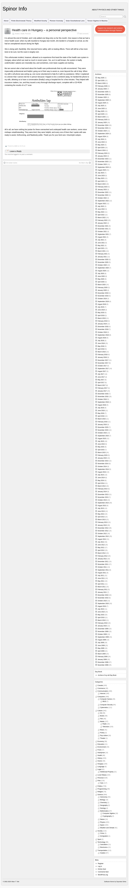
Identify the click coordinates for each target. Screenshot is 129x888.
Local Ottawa (102, 775)
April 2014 (101, 483)
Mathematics (104, 811)
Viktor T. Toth (15, 881)
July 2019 (101, 307)
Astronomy (103, 797)
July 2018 (101, 340)
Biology (102, 800)
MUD (104, 701)
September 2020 (103, 268)
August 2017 (102, 371)
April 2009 (101, 651)
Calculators (104, 844)
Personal (28, 33)
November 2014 (103, 463)
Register (101, 863)
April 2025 (101, 114)
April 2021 (101, 248)
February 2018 (102, 354)
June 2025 (101, 108)
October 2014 (102, 466)
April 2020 (101, 282)
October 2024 (102, 131)
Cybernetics (104, 707)
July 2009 (101, 642)
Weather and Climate (107, 828)
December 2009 (103, 629)
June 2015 (101, 444)
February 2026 (102, 86)
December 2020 (103, 259)
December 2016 (103, 394)
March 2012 (102, 553)
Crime (102, 833)
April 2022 (101, 215)
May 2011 (101, 581)
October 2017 (102, 366)
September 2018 (103, 335)
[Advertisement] (110, 52)
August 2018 (102, 338)
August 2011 (102, 573)
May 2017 (101, 380)
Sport (99, 839)
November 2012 (103, 531)
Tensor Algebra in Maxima (97, 21)
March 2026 (102, 83)
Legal (99, 769)
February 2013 (102, 522)
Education (101, 744)
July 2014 (101, 475)
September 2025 (103, 100)
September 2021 (103, 234)
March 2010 (102, 620)
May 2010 (101, 615)
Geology (103, 808)
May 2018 (101, 346)
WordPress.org (103, 875)
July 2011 (101, 575)
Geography (104, 805)
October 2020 (102, 265)
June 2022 (101, 209)
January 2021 (102, 257)
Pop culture (104, 735)
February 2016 (102, 422)
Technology (101, 842)
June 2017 (101, 377)
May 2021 (101, 245)
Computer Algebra (109, 813)
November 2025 (103, 94)
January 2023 (102, 189)
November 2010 (103, 598)
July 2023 (101, 173)
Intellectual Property (107, 772)
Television (106, 727)
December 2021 (103, 226)
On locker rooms (10, 163)
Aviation (17, 33)
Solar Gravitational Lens (75, 21)
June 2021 (101, 243)
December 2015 (103, 427)
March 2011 (102, 587)
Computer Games (106, 699)
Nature (102, 819)
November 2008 (103, 665)
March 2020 (102, 284)
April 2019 (101, 315)
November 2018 (103, 329)
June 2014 (101, 477)
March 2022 (102, 217)
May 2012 (101, 547)
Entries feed (102, 869)
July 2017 (101, 374)
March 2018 (102, 352)
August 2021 (102, 237)
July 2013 (101, 508)
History (100, 758)
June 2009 (101, 645)
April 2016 (101, 416)
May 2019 (101, 312)
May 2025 (101, 111)
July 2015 (101, 441)
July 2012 (101, 542)
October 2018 (102, 332)
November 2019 (103, 296)
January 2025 (102, 122)
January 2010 (102, 626)
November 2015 (103, 430)
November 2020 (103, 262)
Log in (100, 866)
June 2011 (101, 578)
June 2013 (101, 511)
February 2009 (102, 656)
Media (102, 721)
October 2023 (102, 164)
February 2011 (102, 589)
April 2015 (101, 450)
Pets (99, 780)
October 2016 (102, 399)
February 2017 (102, 388)
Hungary (100, 764)
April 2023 (101, 181)
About (6, 21)
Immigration (104, 836)
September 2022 (103, 201)
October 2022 (102, 198)
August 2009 (102, 640)
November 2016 (103, 396)
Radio (105, 724)
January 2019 (102, 324)
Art (101, 713)
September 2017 (103, 368)
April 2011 (101, 584)
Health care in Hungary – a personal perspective (44, 30)
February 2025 (102, 120)
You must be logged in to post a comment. (19, 154)
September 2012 (103, 536)
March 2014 (102, 486)
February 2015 (102, 455)
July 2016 (101, 408)
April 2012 (101, 550)
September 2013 (103, 503)
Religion (100, 792)
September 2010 (103, 603)
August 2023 (102, 170)
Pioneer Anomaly (56, 21)
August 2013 (102, 505)
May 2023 (101, 178)
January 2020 (102, 290)
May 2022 (101, 212)
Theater (102, 738)
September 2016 (103, 402)
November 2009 (103, 631)
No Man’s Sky (85, 163)
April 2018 (101, 349)
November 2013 (103, 497)
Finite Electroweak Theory (21, 21)
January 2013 (102, 525)
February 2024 (102, 153)
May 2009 (101, 648)
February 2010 (102, 623)
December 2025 (103, 92)
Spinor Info (15, 8)
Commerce (101, 688)
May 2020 (101, 279)
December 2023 (103, 159)
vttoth (16, 146)
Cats (101, 783)
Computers (101, 697)
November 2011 (103, 564)
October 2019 (102, 298)
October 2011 (102, 567)
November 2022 (103, 195)
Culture (100, 711)
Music (102, 730)
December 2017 (103, 360)
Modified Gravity (40, 21)
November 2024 (103, 128)
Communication (103, 691)
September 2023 (103, 167)
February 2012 (102, 556)
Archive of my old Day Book (107, 675)
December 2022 (103, 192)
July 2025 (101, 106)
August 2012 (102, 539)
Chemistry (103, 802)
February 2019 (102, 321)
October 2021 (102, 231)
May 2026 (101, 78)
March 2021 (102, 251)
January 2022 (102, 223)
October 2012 (102, 533)
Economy (101, 741)
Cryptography (107, 816)
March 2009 (102, 654)
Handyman (101, 753)
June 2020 (101, 276)
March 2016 (102, 419)
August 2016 (102, 405)
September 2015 (103, 436)
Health (22, 33)
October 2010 (102, 601)
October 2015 (102, 433)
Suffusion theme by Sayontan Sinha (115, 881)
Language (101, 766)
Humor (100, 761)
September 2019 (103, 301)
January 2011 (102, 592)
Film (101, 719)
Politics (100, 786)
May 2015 (101, 447)
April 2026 (101, 80)
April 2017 (101, 382)
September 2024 (103, 133)
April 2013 (101, 517)
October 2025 (102, 97)
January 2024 (102, 156)
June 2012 (101, 545)
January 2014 (102, 491)
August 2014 (102, 472)
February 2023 (102, 187)
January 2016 (102, 424)
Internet (102, 693)
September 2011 (103, 570)
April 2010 (101, 617)
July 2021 (101, 240)
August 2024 (102, 136)
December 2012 (103, 528)
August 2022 (102, 203)
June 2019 (101, 310)
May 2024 (101, 145)
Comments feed (103, 872)
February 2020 (102, 287)
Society (100, 831)
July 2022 (101, 206)
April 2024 (101, 147)
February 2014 (102, 489)
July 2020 (101, 273)
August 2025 (102, 103)
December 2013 (103, 494)
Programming (102, 789)
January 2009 (102, 659)
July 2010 (101, 609)
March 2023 (102, 184)
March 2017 (102, 385)
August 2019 (102, 304)
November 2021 (103, 229)
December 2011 (103, 561)
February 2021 (102, 254)
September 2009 (103, 637)
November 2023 (103, 161)
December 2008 (103, 662)
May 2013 (101, 514)
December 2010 (103, 595)
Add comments (84, 33)
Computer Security (106, 705)
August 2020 (102, 271)
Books (102, 716)
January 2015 (102, 458)
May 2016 (101, 413)
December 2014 (103, 461)
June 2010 (101, 612)
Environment (102, 747)
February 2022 (102, 220)
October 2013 (102, 500)
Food (99, 750)
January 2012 (102, 559)
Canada (100, 685)
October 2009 (102, 634)
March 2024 (102, 150)
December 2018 (103, 326)
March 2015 (102, 452)
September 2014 (103, 469)
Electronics (104, 847)
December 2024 (103, 125)
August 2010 (102, 606)
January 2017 (102, 391)
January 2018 (102, 357)
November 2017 (103, 363)
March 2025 (102, 117)
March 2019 (102, 318)
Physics (102, 822)
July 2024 (101, 139)
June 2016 (101, 410)
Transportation (102, 850)
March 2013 (102, 519)
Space (102, 825)
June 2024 (101, 142)
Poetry (102, 733)
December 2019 (103, 293)
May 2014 (101, 480)
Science (100, 794)
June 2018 (101, 343)
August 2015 (102, 438)
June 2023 (101, 175)
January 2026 (102, 89)
